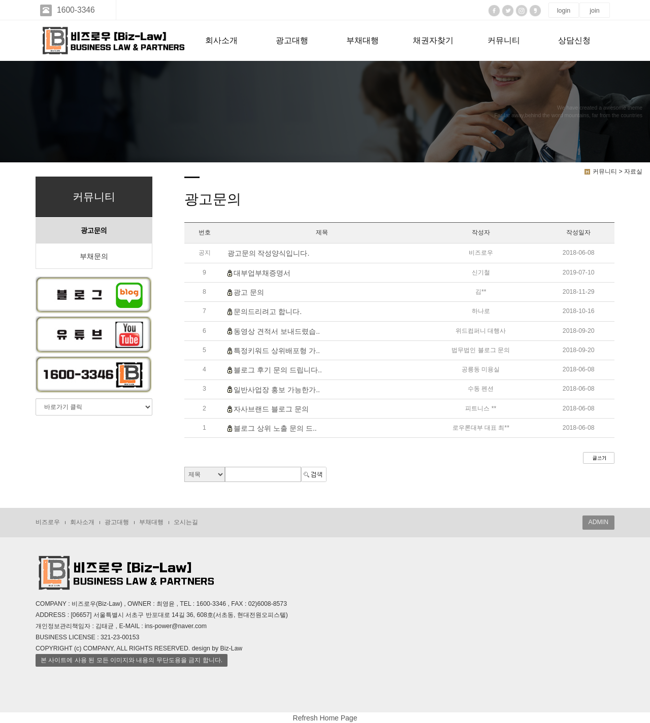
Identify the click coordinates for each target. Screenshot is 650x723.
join (594, 10)
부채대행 (362, 40)
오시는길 (186, 522)
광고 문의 (249, 292)
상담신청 (574, 40)
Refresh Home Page (325, 718)
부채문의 (94, 256)
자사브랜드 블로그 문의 (271, 409)
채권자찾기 (433, 40)
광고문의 (94, 231)
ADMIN (598, 522)
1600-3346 (74, 10)
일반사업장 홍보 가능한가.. (277, 390)
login (563, 10)
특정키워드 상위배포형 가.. (277, 351)
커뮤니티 (504, 40)
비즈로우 (48, 522)
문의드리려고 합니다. (268, 312)
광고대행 (292, 40)
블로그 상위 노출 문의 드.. (275, 428)
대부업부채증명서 (262, 273)
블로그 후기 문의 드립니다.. (277, 370)
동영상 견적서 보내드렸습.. (277, 331)
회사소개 (221, 40)
